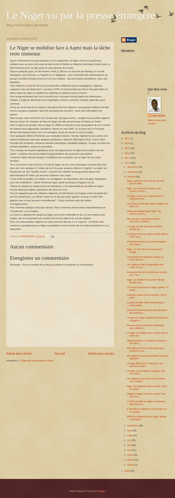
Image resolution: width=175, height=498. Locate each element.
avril (129, 450)
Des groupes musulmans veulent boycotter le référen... (143, 220)
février (130, 459)
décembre (132, 167)
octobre (131, 176)
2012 (127, 153)
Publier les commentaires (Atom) (36, 360)
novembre (132, 172)
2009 (127, 471)
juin (129, 440)
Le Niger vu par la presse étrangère (80, 15)
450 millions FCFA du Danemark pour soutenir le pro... (146, 349)
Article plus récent (18, 353)
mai (129, 445)
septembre (133, 425)
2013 (127, 148)
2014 (127, 143)
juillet (130, 435)
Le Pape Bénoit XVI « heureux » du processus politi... (144, 364)
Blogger (102, 491)
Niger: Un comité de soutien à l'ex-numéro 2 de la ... (144, 189)
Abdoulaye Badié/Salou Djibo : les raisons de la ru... (144, 212)
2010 (127, 163)
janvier (131, 464)
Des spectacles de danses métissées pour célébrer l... (145, 326)
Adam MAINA (158, 115)
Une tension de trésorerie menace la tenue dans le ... (145, 258)
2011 (127, 158)
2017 (127, 138)
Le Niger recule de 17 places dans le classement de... (145, 197)
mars (130, 455)
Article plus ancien (101, 353)
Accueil (60, 353)
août (129, 430)
